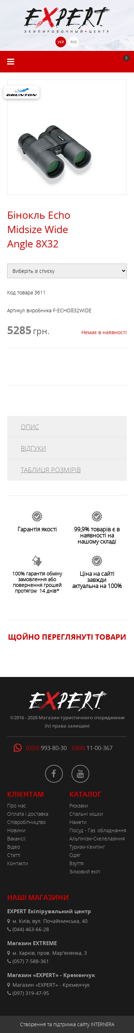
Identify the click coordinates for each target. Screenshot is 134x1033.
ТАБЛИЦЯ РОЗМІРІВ (51, 469)
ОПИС (30, 426)
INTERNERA (102, 1024)
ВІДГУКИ (33, 448)
